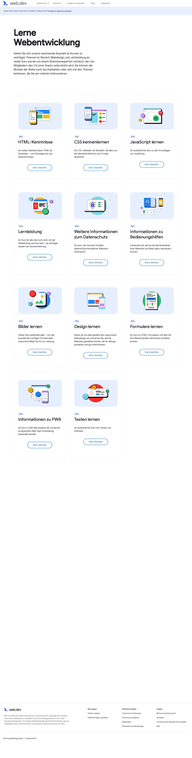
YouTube (160, 717)
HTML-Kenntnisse (35, 142)
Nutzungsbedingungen (13, 738)
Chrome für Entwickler (131, 713)
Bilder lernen (30, 326)
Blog (93, 3)
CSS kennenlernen (91, 142)
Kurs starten (40, 167)
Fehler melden (94, 713)
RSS (158, 726)
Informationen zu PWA (39, 419)
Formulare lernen (146, 326)
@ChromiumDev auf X (166, 713)
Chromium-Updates (130, 717)
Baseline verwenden (76, 3)
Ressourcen (42, 3)
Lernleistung (30, 231)
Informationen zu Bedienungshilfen (146, 234)
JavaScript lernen (147, 142)
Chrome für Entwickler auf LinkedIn (171, 722)
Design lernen (87, 326)
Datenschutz (31, 738)
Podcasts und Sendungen (133, 726)
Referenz (57, 3)
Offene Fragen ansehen (98, 717)
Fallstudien (105, 3)
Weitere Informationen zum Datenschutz (96, 234)
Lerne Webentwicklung (47, 37)
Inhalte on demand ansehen (60, 11)
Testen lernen (87, 419)
